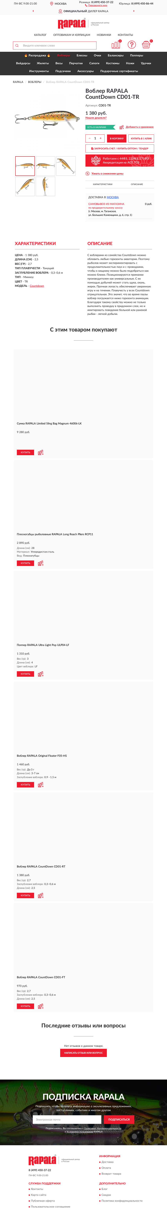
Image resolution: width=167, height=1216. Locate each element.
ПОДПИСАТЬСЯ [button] (119, 1105)
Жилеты (43, 63)
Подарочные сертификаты (119, 71)
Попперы (136, 55)
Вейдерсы (23, 63)
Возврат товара (111, 1159)
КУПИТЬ (25, 439)
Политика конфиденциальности (122, 1186)
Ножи (130, 63)
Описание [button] (137, 184)
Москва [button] (113, 197)
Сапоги (94, 63)
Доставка (107, 1147)
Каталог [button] (40, 35)
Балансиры (115, 55)
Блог (105, 1174)
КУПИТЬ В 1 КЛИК (141, 138)
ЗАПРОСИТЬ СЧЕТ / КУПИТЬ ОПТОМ (119, 148)
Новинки (104, 35)
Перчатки (76, 63)
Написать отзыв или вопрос (83, 1038)
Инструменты (39, 71)
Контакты (125, 35)
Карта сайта (38, 1180)
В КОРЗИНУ (117, 138)
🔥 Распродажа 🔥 (37, 55)
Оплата (106, 1153)
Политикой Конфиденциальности (102, 1114)
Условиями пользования (80, 1117)
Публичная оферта (43, 1186)
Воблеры (63, 55)
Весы (59, 63)
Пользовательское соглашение (50, 1192)
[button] (96, 5)
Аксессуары (85, 71)
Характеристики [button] (102, 184)
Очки (97, 55)
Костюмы (112, 63)
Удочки (146, 63)
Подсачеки (63, 71)
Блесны (82, 55)
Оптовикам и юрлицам (71, 35)
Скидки (106, 1180)
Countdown (37, 286)
